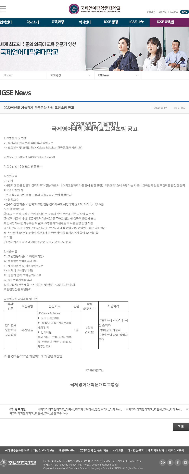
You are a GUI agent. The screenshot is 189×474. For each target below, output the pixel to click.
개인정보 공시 (67, 450)
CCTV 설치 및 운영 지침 (94, 450)
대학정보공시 (176, 450)
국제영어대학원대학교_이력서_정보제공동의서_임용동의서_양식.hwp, (80, 409)
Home (8, 75)
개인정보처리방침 (44, 450)
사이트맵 (118, 450)
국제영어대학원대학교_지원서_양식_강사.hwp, (154, 409)
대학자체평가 (156, 450)
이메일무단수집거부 (17, 450)
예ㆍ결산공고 (136, 450)
